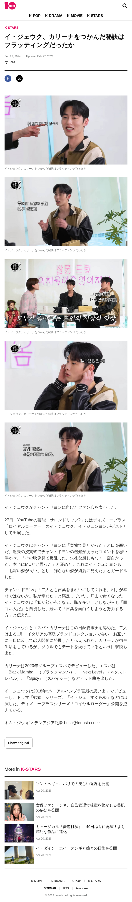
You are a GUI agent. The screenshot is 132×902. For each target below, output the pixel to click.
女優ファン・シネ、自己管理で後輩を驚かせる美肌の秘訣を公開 (80, 807)
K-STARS (95, 16)
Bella (11, 62)
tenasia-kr (82, 888)
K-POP (35, 16)
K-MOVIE (74, 16)
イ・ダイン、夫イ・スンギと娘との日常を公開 (76, 848)
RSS (66, 888)
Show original (18, 743)
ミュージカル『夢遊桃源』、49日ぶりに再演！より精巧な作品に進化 (80, 829)
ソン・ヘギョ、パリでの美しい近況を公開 (72, 784)
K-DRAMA (53, 16)
